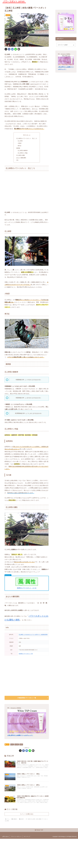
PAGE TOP (39, 832)
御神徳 (18, 148)
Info (17, 160)
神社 (12, 745)
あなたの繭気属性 (21, 158)
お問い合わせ (5, 838)
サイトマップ (27, 838)
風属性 (17, 745)
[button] (18, 49)
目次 (24, 135)
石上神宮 (20, 141)
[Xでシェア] (6, 49)
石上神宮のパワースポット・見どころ (26, 138)
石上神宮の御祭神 (23, 151)
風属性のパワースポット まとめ (26, 588)
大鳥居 (19, 143)
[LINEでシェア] (15, 49)
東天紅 (19, 146)
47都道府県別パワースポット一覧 (26, 698)
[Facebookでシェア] (9, 49)
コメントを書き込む (27, 816)
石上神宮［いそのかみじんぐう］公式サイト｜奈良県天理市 (33, 635)
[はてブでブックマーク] (12, 49)
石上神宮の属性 (20, 155)
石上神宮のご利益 (23, 153)
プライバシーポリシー (16, 838)
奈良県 (7, 745)
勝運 (21, 745)
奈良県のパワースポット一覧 (26, 654)
